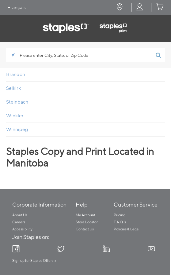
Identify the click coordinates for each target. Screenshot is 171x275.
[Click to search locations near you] (13, 55)
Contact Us (85, 229)
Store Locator (87, 222)
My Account (85, 215)
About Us (19, 215)
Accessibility (22, 229)
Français (16, 7)
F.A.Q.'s (120, 222)
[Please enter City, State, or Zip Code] (85, 55)
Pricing (119, 215)
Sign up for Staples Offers (32, 260)
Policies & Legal (126, 229)
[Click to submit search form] (158, 55)
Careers (18, 222)
